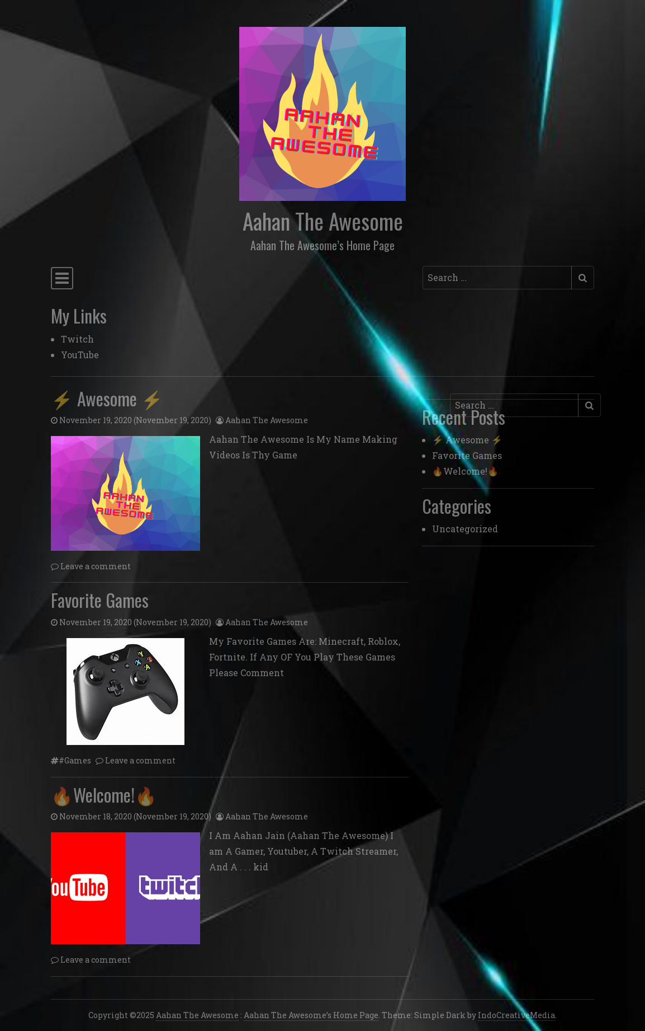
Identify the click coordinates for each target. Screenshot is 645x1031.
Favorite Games (100, 600)
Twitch (77, 339)
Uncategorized (465, 529)
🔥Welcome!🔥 (104, 794)
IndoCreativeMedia (516, 1015)
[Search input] (497, 277)
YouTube (80, 354)
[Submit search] (582, 277)
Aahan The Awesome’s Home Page (311, 1015)
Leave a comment (95, 566)
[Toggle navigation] (62, 278)
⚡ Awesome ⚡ (107, 398)
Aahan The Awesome (323, 220)
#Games (75, 760)
